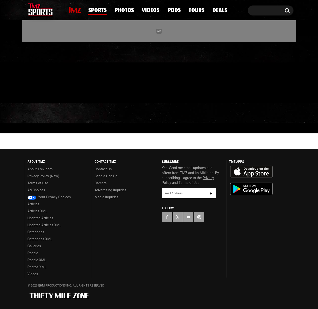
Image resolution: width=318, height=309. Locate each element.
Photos (118, 114)
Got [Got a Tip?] (41, 93)
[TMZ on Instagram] (54, 71)
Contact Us (103, 169)
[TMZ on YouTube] (188, 217)
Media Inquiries (106, 197)
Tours (234, 114)
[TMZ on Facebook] (29, 72)
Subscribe (211, 193)
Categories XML (40, 239)
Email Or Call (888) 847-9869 (82, 93)
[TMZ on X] (36, 72)
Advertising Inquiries (110, 190)
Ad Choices (36, 190)
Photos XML (37, 267)
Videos (161, 114)
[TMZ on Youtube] (45, 71)
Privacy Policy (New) (43, 176)
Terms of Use (38, 183)
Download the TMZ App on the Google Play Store (251, 189)
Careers (101, 183)
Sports (76, 114)
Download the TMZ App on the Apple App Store (251, 172)
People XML (37, 260)
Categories (36, 232)
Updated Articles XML (44, 225)
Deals (272, 114)
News (37, 113)
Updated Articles (40, 218)
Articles (34, 204)
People (33, 253)
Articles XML (38, 211)
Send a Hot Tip (106, 176)
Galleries (34, 246)
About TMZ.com (40, 169)
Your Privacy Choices (49, 197)
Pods (198, 114)
